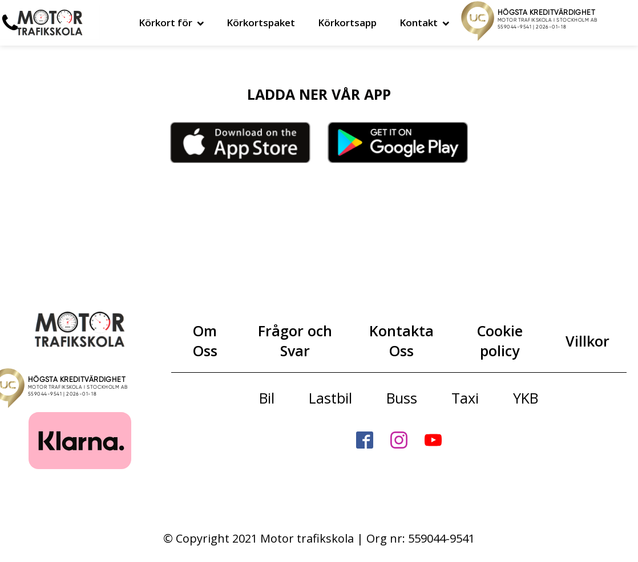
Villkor (587, 341)
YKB (525, 398)
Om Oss (205, 340)
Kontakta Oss (401, 340)
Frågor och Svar (295, 340)
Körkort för (171, 22)
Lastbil (330, 398)
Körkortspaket (261, 22)
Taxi (465, 398)
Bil (266, 398)
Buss (401, 398)
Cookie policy (500, 340)
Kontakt (424, 22)
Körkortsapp (347, 22)
